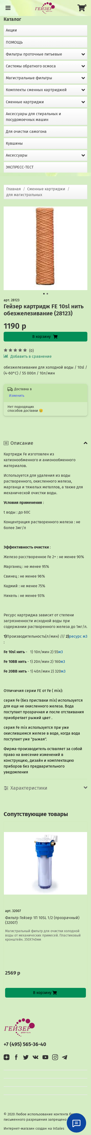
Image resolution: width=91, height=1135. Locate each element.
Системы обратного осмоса (31, 66)
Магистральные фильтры (29, 78)
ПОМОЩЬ (14, 42)
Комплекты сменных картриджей (36, 89)
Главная (13, 189)
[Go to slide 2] (47, 293)
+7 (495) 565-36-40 (25, 1044)
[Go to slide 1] (44, 293)
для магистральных (24, 194)
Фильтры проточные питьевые (34, 54)
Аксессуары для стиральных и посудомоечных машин (33, 116)
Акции (11, 30)
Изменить (16, 396)
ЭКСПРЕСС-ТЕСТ (19, 167)
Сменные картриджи (46, 189)
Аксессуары (16, 155)
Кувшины (14, 143)
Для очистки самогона (26, 131)
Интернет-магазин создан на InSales (34, 1129)
